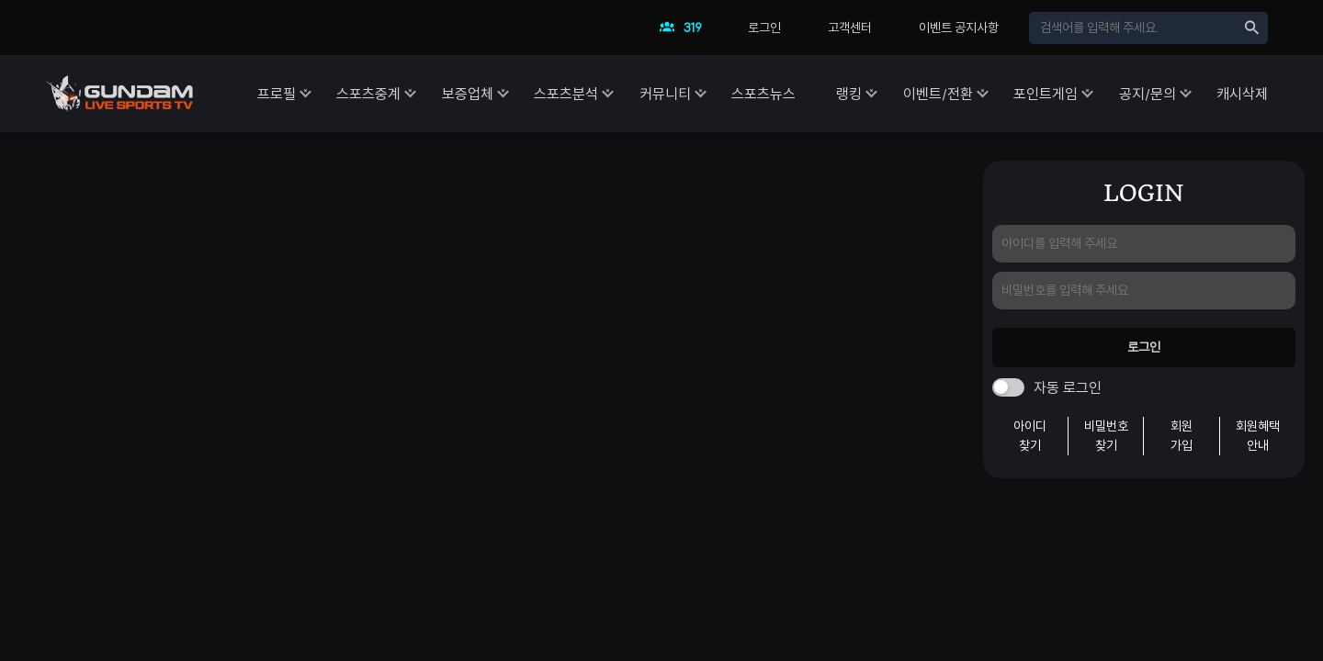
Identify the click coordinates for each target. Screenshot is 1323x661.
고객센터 (850, 27)
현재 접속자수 (685, 32)
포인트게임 (1028, 93)
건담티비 (119, 93)
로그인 (764, 27)
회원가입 (1181, 436)
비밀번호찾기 (1106, 436)
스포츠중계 (289, 93)
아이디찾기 (1029, 436)
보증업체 (397, 93)
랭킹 (814, 93)
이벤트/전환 (911, 93)
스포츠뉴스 (719, 93)
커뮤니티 (612, 93)
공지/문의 (1138, 93)
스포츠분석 (504, 93)
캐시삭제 (1242, 93)
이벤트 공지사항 (959, 27)
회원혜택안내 (1258, 436)
